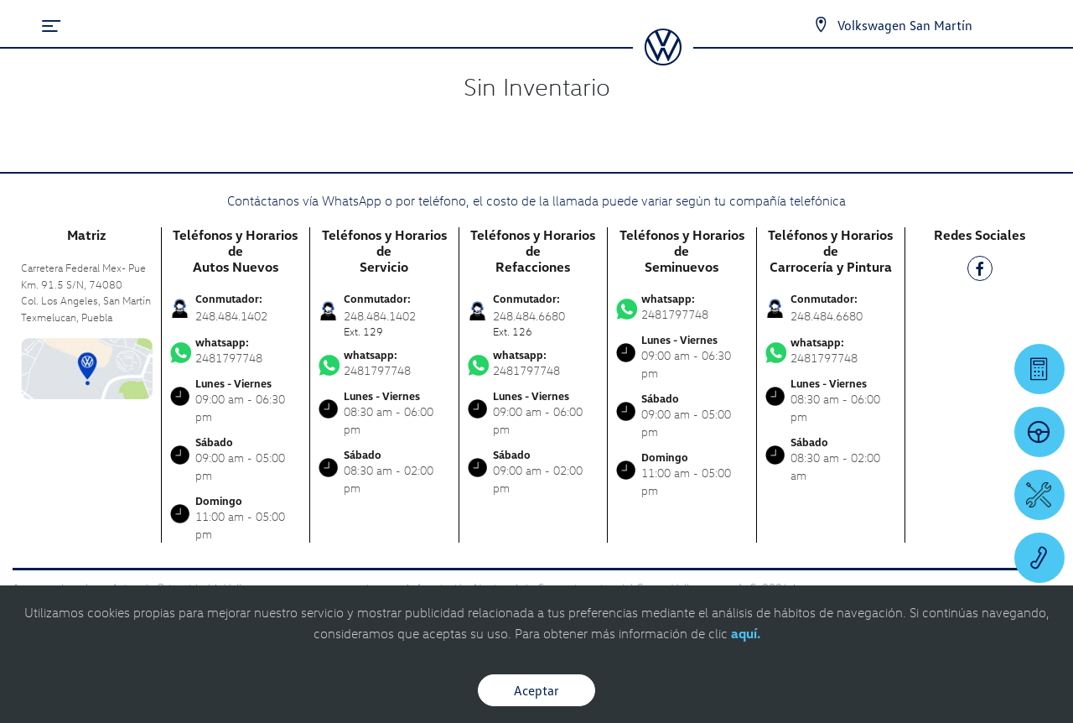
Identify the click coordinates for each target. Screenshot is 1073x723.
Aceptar (536, 690)
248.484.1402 (231, 316)
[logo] (662, 59)
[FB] (980, 271)
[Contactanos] (820, 25)
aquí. (745, 633)
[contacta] (87, 367)
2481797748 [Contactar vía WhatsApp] (236, 350)
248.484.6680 (826, 316)
